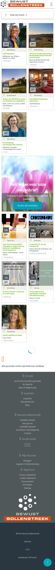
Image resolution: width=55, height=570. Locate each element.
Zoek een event (16, 15)
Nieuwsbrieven (27, 402)
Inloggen (27, 460)
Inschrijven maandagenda (27, 430)
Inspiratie (27, 398)
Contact (27, 433)
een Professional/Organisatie (27, 381)
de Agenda (27, 384)
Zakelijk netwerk (27, 420)
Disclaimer (27, 485)
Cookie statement (28, 478)
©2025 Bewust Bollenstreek (27, 532)
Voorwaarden (27, 481)
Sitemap (27, 488)
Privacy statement (27, 475)
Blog (27, 405)
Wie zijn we (27, 423)
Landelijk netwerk (28, 426)
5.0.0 (27, 548)
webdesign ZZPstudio (27, 555)
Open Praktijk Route (27, 387)
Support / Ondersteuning (27, 464)
